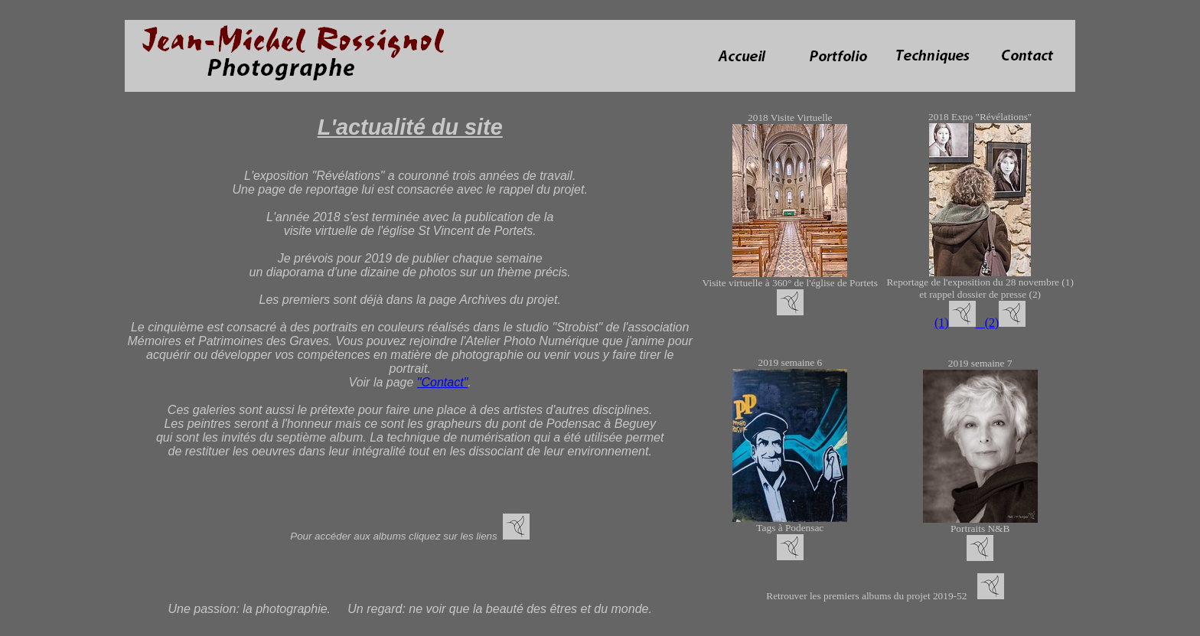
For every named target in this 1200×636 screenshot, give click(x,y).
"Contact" (442, 382)
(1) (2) (966, 322)
